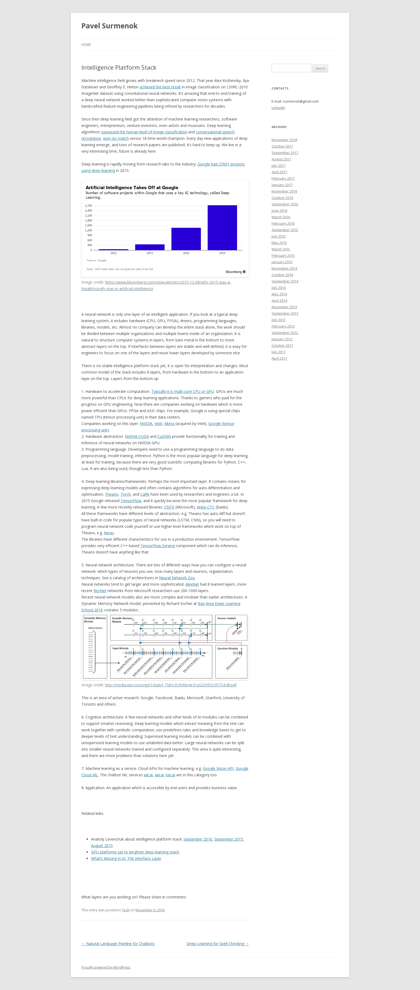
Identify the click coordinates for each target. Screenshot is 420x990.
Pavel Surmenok (109, 26)
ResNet (99, 590)
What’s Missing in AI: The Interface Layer (126, 858)
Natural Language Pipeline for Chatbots (118, 943)
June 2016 (279, 210)
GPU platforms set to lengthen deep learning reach (135, 852)
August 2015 (102, 845)
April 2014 (279, 300)
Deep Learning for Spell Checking (218, 943)
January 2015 (282, 261)
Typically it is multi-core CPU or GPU (182, 391)
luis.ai (170, 774)
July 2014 (279, 287)
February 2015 (283, 255)
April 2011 (279, 358)
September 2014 (285, 281)
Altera (169, 423)
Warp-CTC (206, 507)
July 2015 (279, 236)
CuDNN (164, 436)
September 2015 (228, 839)
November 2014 (284, 268)
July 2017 (279, 165)
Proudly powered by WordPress (105, 967)
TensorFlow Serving (157, 545)
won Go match (116, 138)
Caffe (144, 494)
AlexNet (192, 584)
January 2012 (282, 339)
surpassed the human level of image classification (144, 131)
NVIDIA (146, 423)
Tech (126, 910)
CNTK (169, 507)
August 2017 (281, 159)
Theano (111, 494)
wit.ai (148, 774)
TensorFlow (131, 500)
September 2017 (285, 152)
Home (86, 44)
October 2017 (282, 146)
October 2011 (282, 345)
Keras (109, 532)
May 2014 (279, 294)
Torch (126, 494)
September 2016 (197, 839)
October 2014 (282, 274)
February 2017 (283, 178)
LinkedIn (278, 107)
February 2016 (283, 223)
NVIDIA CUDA (137, 436)
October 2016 (282, 197)
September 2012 (285, 332)
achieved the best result (160, 86)
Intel (158, 423)
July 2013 (279, 319)
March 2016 (281, 216)
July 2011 (279, 351)
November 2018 (284, 139)
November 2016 (284, 191)
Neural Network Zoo (177, 577)
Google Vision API (218, 768)
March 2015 (281, 249)
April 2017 (279, 172)
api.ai (159, 774)
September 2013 (285, 313)
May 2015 (279, 242)
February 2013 (283, 326)
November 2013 (284, 306)
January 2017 (282, 184)
